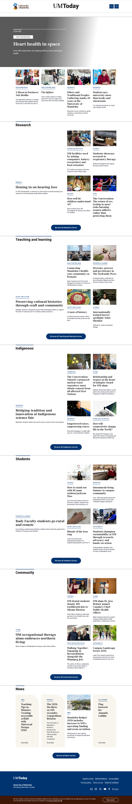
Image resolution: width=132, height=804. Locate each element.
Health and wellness (23, 37)
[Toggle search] (111, 6)
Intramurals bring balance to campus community (103, 490)
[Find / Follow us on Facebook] (109, 789)
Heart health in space (36, 44)
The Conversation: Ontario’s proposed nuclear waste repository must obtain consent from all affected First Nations (78, 386)
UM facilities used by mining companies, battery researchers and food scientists (78, 159)
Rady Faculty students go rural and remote (40, 523)
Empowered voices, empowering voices (78, 425)
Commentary (71, 372)
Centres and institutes (75, 149)
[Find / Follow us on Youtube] (105, 789)
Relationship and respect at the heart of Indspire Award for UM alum (104, 381)
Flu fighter (47, 92)
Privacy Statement (55, 801)
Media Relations (101, 778)
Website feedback (112, 782)
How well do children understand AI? (79, 201)
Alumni (95, 372)
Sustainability (98, 527)
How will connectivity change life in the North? (104, 427)
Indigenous (71, 87)
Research (19, 182)
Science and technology (101, 419)
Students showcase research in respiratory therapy (104, 156)
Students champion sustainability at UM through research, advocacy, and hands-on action (104, 537)
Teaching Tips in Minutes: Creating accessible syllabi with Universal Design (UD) (27, 717)
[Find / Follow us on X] (100, 789)
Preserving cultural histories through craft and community (39, 304)
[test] (91, 789)
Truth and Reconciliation (75, 643)
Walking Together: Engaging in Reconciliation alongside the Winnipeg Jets (77, 654)
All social (115, 789)
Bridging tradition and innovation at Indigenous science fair (36, 414)
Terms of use (98, 782)
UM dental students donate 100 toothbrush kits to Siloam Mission (78, 606)
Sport (95, 194)
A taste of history (77, 312)
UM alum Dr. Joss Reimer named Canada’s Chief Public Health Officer (103, 607)
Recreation (96, 483)
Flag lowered (102, 700)
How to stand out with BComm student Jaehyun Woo (77, 492)
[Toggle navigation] (116, 6)
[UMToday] (27, 779)
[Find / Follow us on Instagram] (95, 789)
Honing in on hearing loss (36, 187)
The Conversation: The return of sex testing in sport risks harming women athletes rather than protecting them (103, 207)
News (22, 700)
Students (96, 149)
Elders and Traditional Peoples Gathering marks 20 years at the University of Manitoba (78, 100)
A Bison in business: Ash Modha (27, 94)
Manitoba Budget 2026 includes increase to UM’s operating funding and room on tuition (78, 723)
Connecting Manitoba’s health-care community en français (78, 273)
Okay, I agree (110, 800)
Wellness (70, 194)
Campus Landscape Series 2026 (104, 650)
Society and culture (22, 297)
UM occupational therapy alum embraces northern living (36, 639)
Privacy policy (86, 782)
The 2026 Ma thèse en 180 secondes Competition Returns (54, 712)
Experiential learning (100, 263)
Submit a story (88, 778)
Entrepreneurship (22, 87)
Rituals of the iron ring (77, 533)
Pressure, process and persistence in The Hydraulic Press (104, 271)
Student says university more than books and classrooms (102, 97)
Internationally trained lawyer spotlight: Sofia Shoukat (101, 317)
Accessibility (114, 778)
